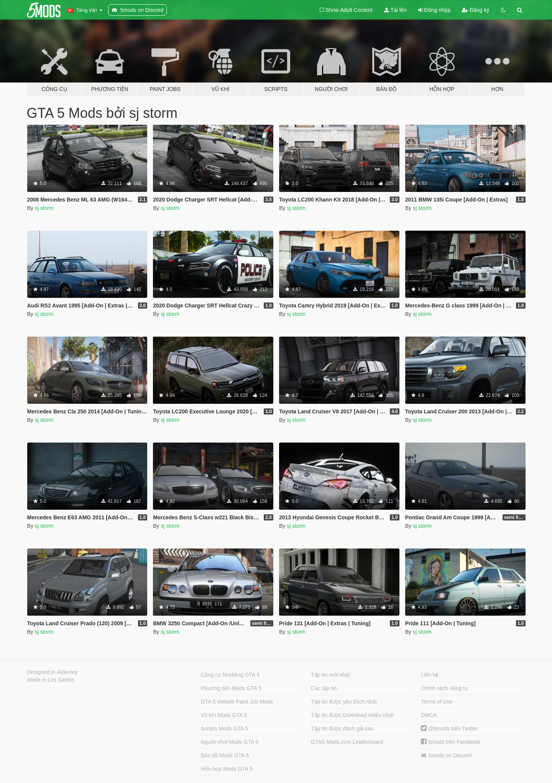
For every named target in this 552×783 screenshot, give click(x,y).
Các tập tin (324, 688)
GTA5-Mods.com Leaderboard (347, 742)
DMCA (429, 715)
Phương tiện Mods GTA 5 (231, 688)
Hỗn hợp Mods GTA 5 (227, 769)
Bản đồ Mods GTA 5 (225, 755)
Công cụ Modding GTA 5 (230, 675)
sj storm (44, 208)
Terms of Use (436, 702)
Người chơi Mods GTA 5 (229, 742)
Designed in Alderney (52, 672)
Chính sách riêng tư (444, 688)
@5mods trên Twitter (449, 728)
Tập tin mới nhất (330, 675)
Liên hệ (430, 675)
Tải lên (395, 10)
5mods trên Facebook (450, 741)
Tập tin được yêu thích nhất (344, 702)
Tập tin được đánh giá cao (342, 728)
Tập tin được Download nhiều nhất (352, 715)
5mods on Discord (446, 755)
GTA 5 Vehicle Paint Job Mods (237, 702)
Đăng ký (475, 10)
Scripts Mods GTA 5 (224, 728)
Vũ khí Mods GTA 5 (224, 715)
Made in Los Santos (51, 680)
